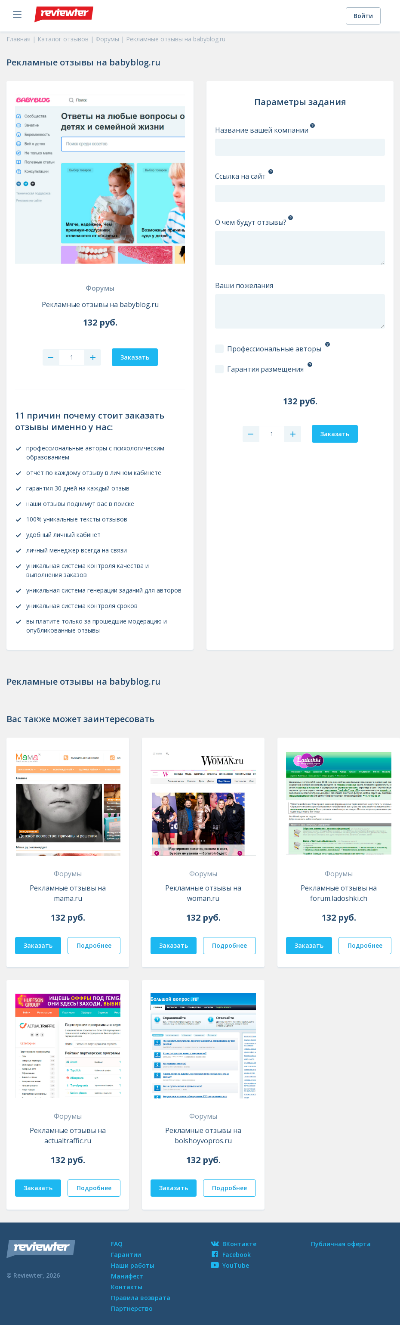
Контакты (126, 1287)
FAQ (117, 1244)
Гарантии (126, 1255)
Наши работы (132, 1265)
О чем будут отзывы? (250, 222)
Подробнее (94, 945)
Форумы (100, 288)
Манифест (127, 1276)
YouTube (230, 1265)
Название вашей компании (261, 130)
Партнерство (132, 1308)
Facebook (231, 1255)
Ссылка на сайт (240, 176)
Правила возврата (140, 1298)
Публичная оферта (341, 1244)
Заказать (38, 945)
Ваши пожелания (244, 285)
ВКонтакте (233, 1244)
